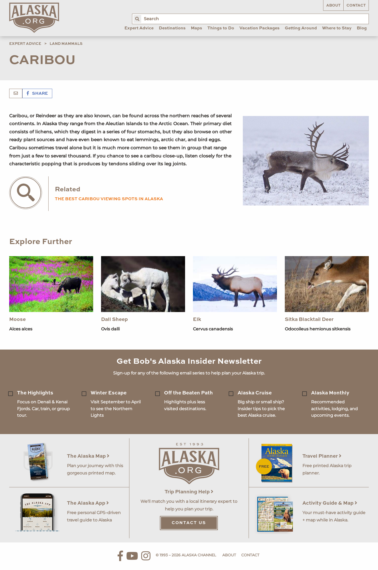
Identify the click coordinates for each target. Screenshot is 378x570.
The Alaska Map (88, 456)
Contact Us (189, 523)
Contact (356, 5)
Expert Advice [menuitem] (139, 28)
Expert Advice (25, 44)
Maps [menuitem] (196, 28)
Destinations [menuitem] (172, 28)
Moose (17, 319)
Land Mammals (66, 44)
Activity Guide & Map (329, 503)
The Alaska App (88, 503)
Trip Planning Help (189, 491)
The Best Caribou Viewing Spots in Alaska (109, 199)
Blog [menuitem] (362, 28)
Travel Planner (322, 456)
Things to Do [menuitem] (220, 28)
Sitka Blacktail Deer (309, 319)
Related (67, 189)
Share (37, 94)
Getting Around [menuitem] (301, 28)
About (333, 5)
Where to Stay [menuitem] (336, 28)
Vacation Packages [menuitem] (259, 28)
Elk (197, 319)
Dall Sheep (114, 319)
